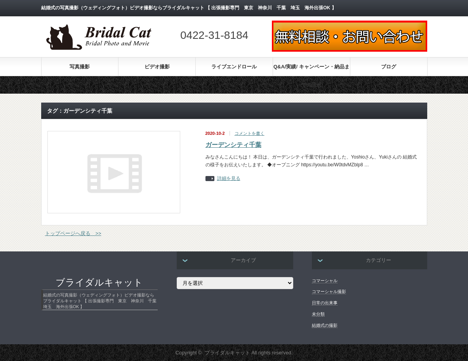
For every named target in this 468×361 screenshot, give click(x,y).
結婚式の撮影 (325, 325)
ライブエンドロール (234, 67)
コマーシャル (325, 280)
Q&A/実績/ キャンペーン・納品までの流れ (311, 70)
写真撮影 (80, 67)
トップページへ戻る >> (73, 233)
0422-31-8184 (214, 35)
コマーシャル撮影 (329, 291)
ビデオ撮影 (157, 67)
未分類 (318, 314)
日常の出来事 (325, 302)
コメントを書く (249, 133)
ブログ (388, 67)
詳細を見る (228, 178)
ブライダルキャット (99, 282)
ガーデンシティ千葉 (233, 144)
